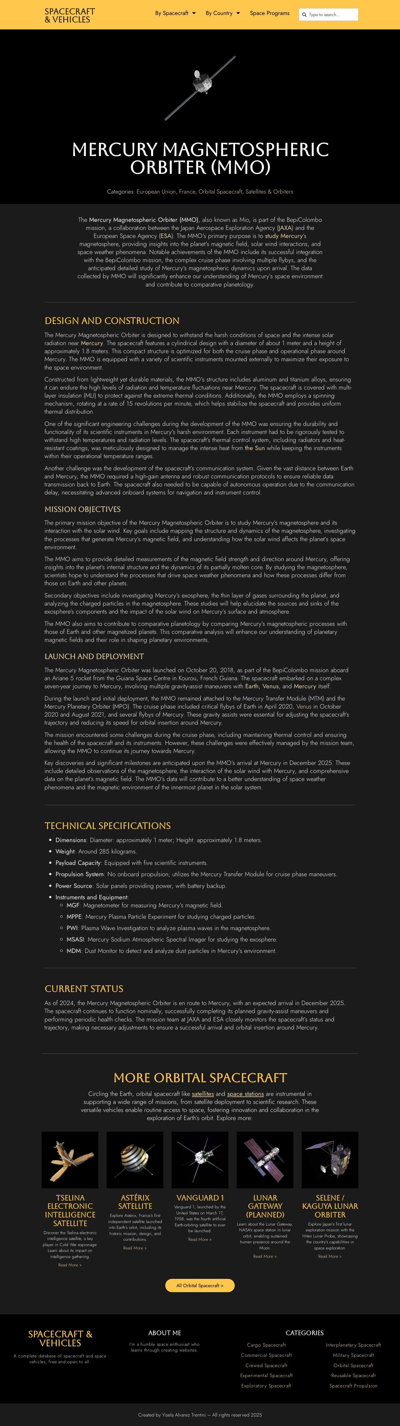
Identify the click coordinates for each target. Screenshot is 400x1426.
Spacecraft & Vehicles (69, 15)
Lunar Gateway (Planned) (265, 1206)
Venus (303, 706)
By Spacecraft (176, 13)
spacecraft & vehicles (60, 1339)
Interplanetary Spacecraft (353, 1345)
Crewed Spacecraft (267, 1366)
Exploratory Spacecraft (266, 1386)
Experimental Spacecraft (266, 1376)
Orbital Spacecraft (220, 191)
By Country (223, 13)
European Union (156, 191)
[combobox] (328, 14)
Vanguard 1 (200, 1198)
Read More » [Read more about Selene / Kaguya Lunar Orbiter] (330, 1256)
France (187, 191)
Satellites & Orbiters (269, 191)
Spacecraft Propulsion (353, 1386)
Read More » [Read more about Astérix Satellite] (135, 1248)
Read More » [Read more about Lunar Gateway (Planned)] (265, 1256)
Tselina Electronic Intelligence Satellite (70, 1211)
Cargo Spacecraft (266, 1345)
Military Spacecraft (353, 1356)
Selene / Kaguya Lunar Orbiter (330, 1206)
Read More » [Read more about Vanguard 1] (200, 1239)
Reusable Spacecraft (353, 1376)
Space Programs (269, 13)
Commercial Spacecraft (266, 1356)
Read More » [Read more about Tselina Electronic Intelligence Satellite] (70, 1265)
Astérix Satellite (135, 1202)
